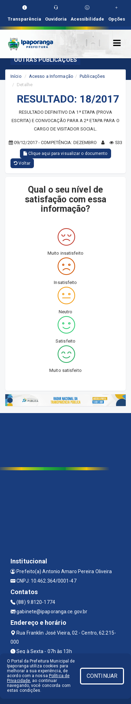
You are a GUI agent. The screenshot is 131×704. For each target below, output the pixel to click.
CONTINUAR (102, 676)
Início (16, 76)
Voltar (22, 163)
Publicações (92, 76)
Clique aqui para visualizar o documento (65, 153)
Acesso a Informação (51, 76)
